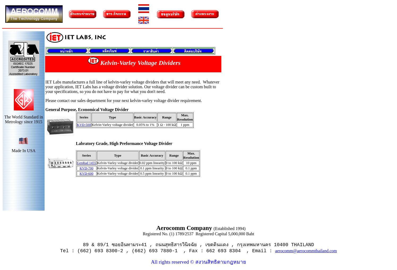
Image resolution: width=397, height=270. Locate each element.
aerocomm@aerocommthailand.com (306, 251)
